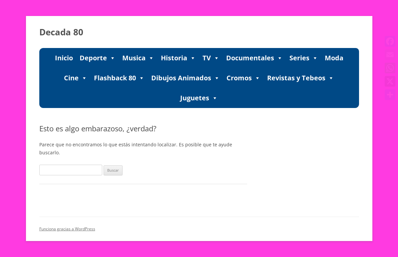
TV (210, 58)
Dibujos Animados (185, 78)
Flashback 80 (119, 78)
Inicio (64, 57)
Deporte (98, 58)
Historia (178, 58)
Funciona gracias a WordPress (67, 229)
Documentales (254, 58)
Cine (75, 78)
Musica (138, 58)
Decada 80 (61, 32)
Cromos (243, 78)
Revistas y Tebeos (300, 78)
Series (303, 58)
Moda (334, 57)
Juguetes (199, 98)
